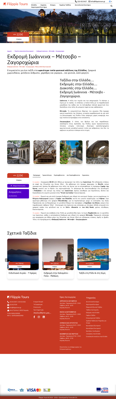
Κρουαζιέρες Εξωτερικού (93, 325)
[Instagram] (40, 317)
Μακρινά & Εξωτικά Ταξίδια (94, 307)
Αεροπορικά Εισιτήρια (39, 7)
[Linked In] (45, 317)
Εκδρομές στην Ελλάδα (92, 312)
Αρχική (9, 51)
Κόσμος (52, 5)
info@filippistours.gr (98, 1)
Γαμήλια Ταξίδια (65, 5)
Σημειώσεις (85, 175)
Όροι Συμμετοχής (39, 310)
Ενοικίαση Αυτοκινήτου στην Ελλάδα (96, 336)
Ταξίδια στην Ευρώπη (92, 310)
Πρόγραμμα (36, 175)
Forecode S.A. (73, 397)
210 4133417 (82, 1)
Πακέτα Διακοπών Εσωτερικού (24, 51)
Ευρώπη (43, 5)
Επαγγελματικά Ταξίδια (93, 318)
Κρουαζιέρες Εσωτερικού (93, 328)
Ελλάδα (34, 5)
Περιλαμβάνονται (59, 175)
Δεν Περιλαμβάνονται (73, 175)
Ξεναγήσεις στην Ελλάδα (93, 334)
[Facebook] (36, 317)
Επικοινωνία (37, 307)
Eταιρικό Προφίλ (38, 302)
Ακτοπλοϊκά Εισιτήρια (83, 5)
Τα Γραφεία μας (38, 304)
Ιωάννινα (63, 100)
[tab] (37, 175)
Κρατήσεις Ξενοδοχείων (93, 331)
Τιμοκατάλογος (47, 175)
